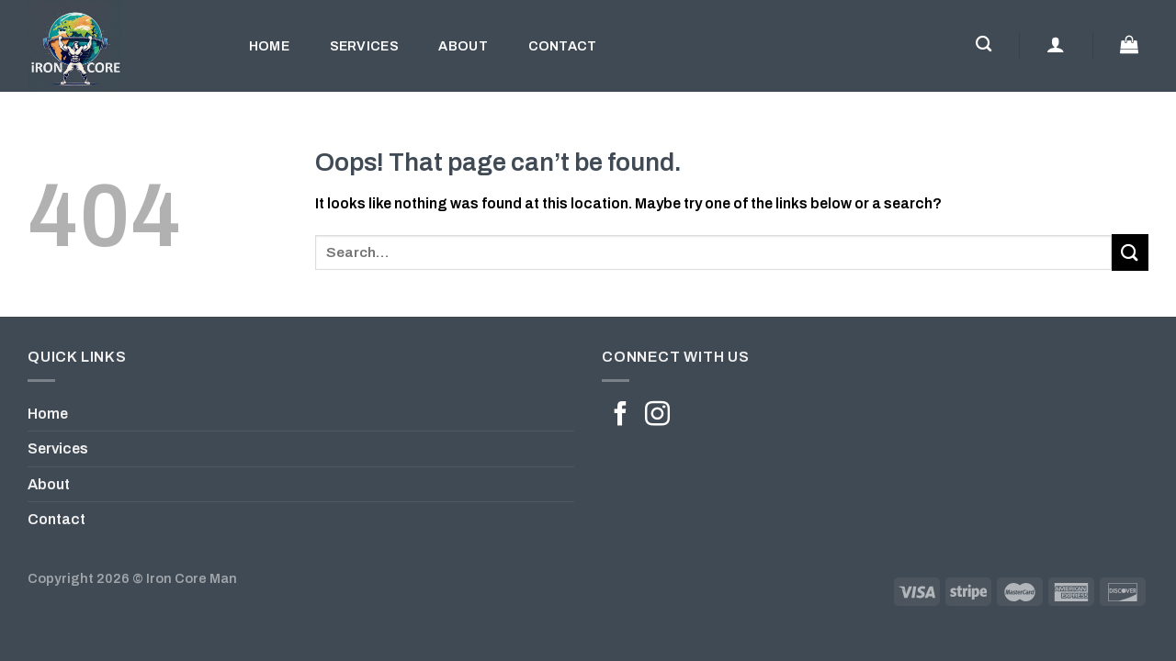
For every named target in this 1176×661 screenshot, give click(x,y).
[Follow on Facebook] (620, 416)
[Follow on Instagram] (657, 416)
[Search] (983, 44)
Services (364, 46)
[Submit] (1130, 252)
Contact (562, 46)
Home (269, 46)
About (462, 46)
